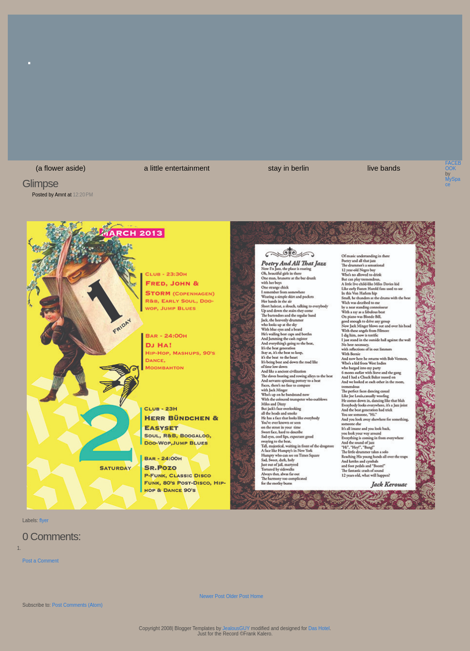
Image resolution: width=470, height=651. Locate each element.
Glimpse (40, 183)
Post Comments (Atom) (77, 605)
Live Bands (383, 168)
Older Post (237, 596)
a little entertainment (176, 168)
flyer (44, 520)
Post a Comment (40, 560)
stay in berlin (288, 168)
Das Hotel (319, 628)
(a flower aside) (61, 168)
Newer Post (212, 596)
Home (256, 596)
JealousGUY (236, 628)
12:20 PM (83, 194)
